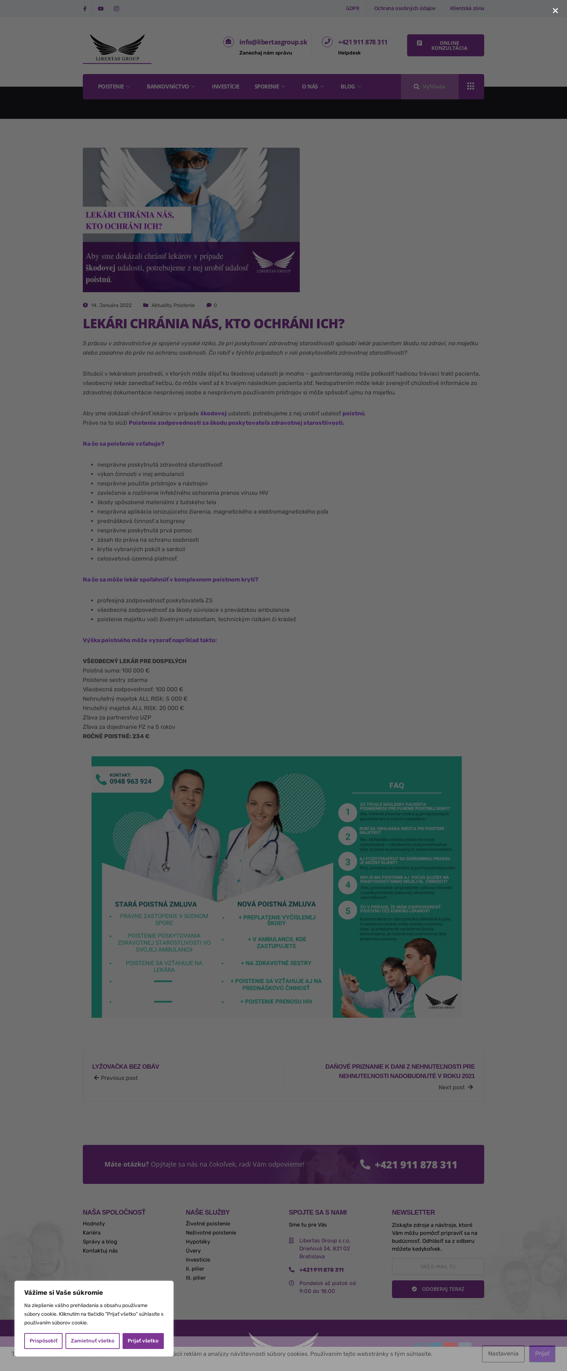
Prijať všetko (143, 1341)
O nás (314, 86)
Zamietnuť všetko (92, 1341)
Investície (226, 86)
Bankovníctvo (172, 86)
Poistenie (115, 86)
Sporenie (271, 86)
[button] (445, 45)
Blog (352, 86)
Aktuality (161, 305)
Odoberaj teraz (438, 1288)
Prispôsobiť (43, 1341)
